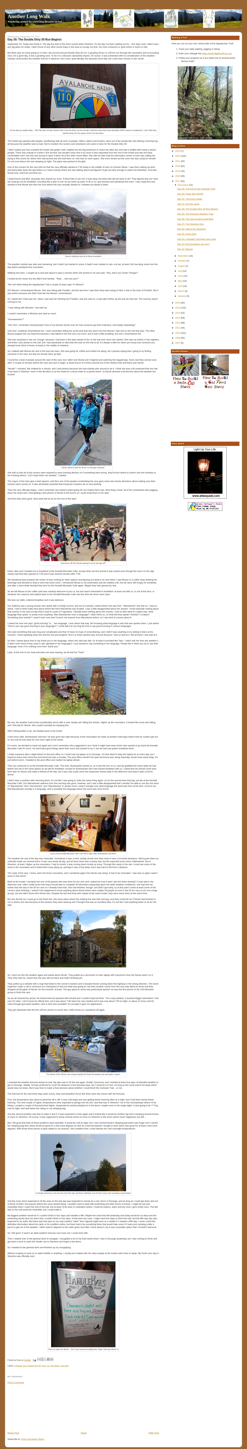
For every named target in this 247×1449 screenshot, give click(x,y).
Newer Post (13, 1433)
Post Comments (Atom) (32, 1439)
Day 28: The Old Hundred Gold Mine (195, 219)
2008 (178, 338)
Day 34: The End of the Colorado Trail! (196, 189)
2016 (178, 302)
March (181, 291)
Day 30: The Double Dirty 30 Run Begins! (197, 209)
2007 (178, 343)
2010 (178, 333)
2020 (178, 166)
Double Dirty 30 (34, 1366)
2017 (178, 181)
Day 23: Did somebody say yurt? (193, 244)
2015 (178, 307)
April (180, 286)
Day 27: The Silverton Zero (190, 224)
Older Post (154, 1433)
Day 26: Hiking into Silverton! (191, 229)
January (182, 296)
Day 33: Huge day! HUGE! (190, 194)
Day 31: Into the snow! (188, 204)
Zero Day (65, 1366)
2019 (178, 171)
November (183, 256)
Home (84, 1433)
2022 (178, 156)
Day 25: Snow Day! (186, 234)
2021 (178, 161)
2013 (178, 318)
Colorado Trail (20, 1366)
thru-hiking (55, 1366)
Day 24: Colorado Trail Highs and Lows (196, 239)
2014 (178, 313)
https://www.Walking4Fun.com (217, 53)
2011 (178, 327)
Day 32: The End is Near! (189, 199)
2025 (178, 151)
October (182, 261)
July (180, 271)
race (44, 1366)
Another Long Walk (29, 16)
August (181, 266)
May (180, 281)
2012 (178, 322)
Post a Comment (16, 1382)
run (48, 1366)
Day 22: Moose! (185, 249)
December (183, 185)
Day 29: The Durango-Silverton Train (195, 214)
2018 (178, 176)
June (180, 276)
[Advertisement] (33, 1407)
